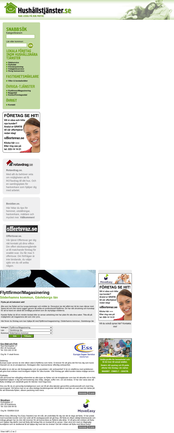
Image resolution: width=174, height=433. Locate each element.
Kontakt (11, 105)
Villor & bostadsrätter (18, 81)
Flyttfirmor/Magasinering (19, 91)
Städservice (13, 62)
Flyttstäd (12, 65)
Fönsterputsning (15, 67)
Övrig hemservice (16, 71)
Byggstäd (12, 93)
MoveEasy (5, 400)
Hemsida (82, 393)
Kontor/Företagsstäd (17, 95)
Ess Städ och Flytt (9, 344)
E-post (91, 393)
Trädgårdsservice (16, 69)
